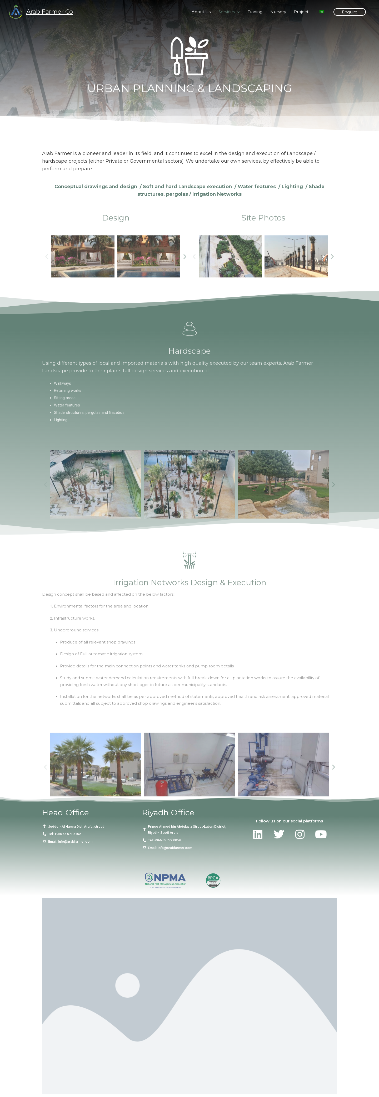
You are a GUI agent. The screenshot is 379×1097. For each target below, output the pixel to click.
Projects (302, 11)
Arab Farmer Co (49, 11)
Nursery (278, 11)
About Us (201, 11)
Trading (255, 11)
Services (226, 11)
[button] (46, 286)
